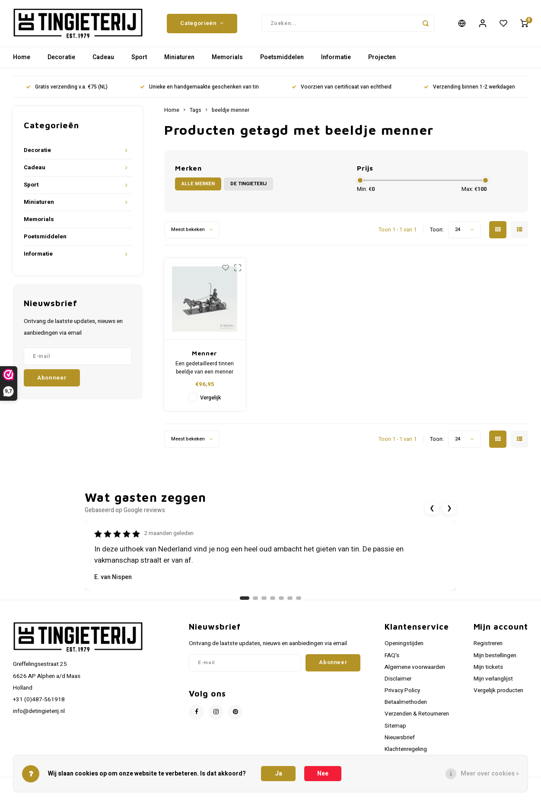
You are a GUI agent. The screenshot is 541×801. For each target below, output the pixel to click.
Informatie (336, 58)
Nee (322, 773)
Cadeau (103, 58)
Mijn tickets (488, 668)
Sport (139, 58)
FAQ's (392, 656)
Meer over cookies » (490, 773)
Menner (204, 354)
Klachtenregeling (406, 750)
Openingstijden (404, 644)
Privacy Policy (402, 691)
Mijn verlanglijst (493, 679)
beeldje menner (230, 111)
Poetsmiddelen (282, 58)
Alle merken (198, 184)
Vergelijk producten (498, 691)
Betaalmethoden (406, 703)
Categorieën (202, 23)
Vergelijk (210, 398)
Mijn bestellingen (495, 656)
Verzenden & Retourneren (417, 714)
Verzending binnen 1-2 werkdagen (469, 88)
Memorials (227, 58)
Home (21, 58)
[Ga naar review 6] (290, 599)
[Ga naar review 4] (272, 599)
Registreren (488, 644)
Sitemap (395, 726)
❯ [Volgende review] (449, 508)
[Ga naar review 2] (255, 599)
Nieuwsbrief (400, 738)
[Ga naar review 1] (244, 599)
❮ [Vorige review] (432, 508)
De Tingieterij (248, 184)
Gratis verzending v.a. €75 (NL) (67, 88)
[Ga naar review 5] (281, 599)
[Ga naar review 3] (264, 599)
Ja (278, 773)
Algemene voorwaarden (415, 668)
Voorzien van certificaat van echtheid (341, 88)
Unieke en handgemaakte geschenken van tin (199, 88)
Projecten (382, 58)
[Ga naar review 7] (298, 599)
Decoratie (61, 58)
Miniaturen (179, 58)
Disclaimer (398, 679)
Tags (195, 111)
